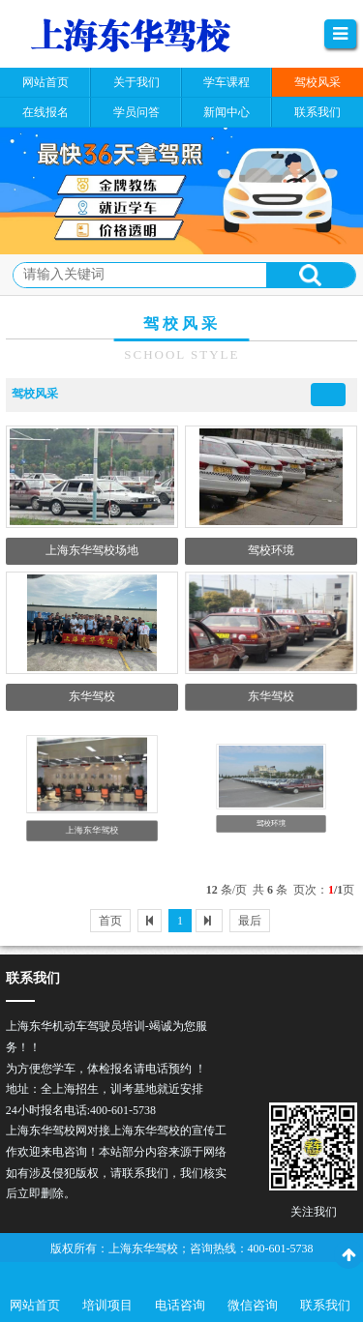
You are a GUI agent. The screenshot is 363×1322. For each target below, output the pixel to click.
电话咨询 (180, 1305)
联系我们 (325, 1305)
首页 (110, 920)
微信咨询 (252, 1305)
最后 (249, 920)
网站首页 (35, 1305)
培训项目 (107, 1305)
